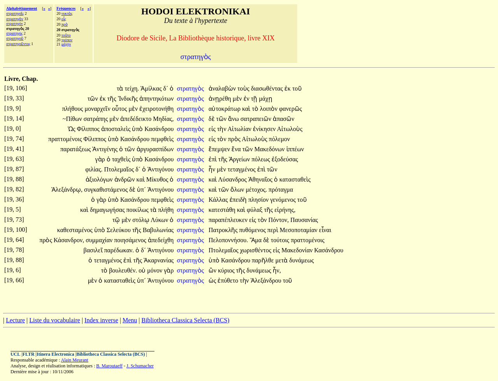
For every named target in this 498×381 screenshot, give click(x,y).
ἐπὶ (213, 159)
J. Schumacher (140, 366)
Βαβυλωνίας (158, 230)
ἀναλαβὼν (223, 88)
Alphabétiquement (21, 8)
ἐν (247, 98)
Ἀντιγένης (105, 149)
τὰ (120, 88)
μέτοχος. (256, 189)
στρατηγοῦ (14, 38)
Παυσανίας (304, 220)
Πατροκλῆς (224, 230)
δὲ (212, 118)
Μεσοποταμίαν (299, 230)
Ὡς (72, 129)
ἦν (213, 169)
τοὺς (244, 88)
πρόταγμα (280, 189)
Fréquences (65, 8)
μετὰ (282, 260)
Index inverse (101, 320)
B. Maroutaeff (109, 366)
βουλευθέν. (123, 270)
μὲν (238, 98)
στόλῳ (141, 220)
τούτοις (281, 240)
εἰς (213, 129)
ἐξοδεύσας (285, 159)
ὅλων (238, 189)
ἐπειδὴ (239, 199)
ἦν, (277, 270)
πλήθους (73, 108)
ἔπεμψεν (220, 149)
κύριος (227, 270)
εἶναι (325, 230)
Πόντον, (278, 220)
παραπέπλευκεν (229, 220)
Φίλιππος (89, 129)
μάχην (66, 44)
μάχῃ (265, 98)
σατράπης (97, 118)
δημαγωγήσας (108, 209)
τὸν (222, 139)
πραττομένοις (65, 139)
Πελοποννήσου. (228, 240)
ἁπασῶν (283, 118)
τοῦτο (66, 35)
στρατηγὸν (14, 19)
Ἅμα (256, 240)
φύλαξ (255, 209)
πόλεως (261, 159)
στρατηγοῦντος (18, 44)
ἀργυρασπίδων (155, 149)
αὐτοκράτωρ (225, 108)
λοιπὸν (269, 108)
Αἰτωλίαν (240, 129)
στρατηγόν (14, 23)
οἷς (63, 19)
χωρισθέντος (256, 250)
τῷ (116, 220)
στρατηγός (14, 33)
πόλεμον (279, 139)
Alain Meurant (74, 360)
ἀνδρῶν (125, 179)
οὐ (143, 270)
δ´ (166, 88)
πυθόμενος (253, 230)
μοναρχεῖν (98, 108)
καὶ (247, 108)
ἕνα (236, 149)
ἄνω (234, 118)
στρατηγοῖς (15, 13)
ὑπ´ (142, 189)
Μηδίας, (163, 118)
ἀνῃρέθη (221, 98)
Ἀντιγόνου (160, 169)
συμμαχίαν (100, 240)
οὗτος (120, 108)
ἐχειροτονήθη (156, 108)
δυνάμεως (301, 260)
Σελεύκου (119, 230)
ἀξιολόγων (100, 179)
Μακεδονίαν (297, 250)
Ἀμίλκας (151, 88)
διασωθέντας (267, 88)
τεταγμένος (242, 169)
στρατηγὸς (191, 88)
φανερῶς (290, 108)
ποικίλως (138, 209)
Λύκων (160, 220)
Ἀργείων (240, 159)
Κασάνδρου (159, 129)
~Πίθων (73, 118)
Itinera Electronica (55, 354)
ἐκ (288, 88)
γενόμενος (283, 199)
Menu (130, 320)
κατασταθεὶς (294, 179)
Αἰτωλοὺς (290, 129)
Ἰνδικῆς (128, 98)
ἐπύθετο (228, 280)
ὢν (213, 270)
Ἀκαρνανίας (159, 260)
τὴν (222, 129)
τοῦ (297, 88)
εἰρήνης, (284, 209)
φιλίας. (93, 169)
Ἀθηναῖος (261, 179)
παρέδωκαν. (119, 250)
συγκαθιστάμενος (106, 189)
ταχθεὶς (122, 159)
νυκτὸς (67, 13)
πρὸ (64, 24)
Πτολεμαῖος (120, 169)
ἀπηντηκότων (156, 98)
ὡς (213, 280)
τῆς (112, 98)
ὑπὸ (138, 129)
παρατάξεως (76, 149)
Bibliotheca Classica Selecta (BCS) (185, 320)
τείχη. (131, 88)
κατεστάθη (223, 209)
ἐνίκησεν (265, 129)
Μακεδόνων (270, 149)
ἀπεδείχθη (161, 240)
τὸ (256, 108)
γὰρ (101, 159)
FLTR (29, 354)
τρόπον (67, 40)
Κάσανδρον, (69, 240)
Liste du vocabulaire (54, 320)
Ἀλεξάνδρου (267, 280)
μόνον (155, 270)
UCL (15, 354)
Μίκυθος (158, 179)
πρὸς (235, 139)
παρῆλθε (263, 260)
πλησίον (259, 199)
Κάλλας (219, 199)
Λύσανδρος (233, 179)
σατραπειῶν (256, 118)
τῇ (255, 98)
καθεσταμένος (75, 230)
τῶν (94, 98)
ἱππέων (295, 149)
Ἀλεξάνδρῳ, (66, 189)
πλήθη (166, 209)
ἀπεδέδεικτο (136, 118)
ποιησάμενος (131, 240)
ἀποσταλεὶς (116, 129)
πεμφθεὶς (162, 139)
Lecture (15, 320)
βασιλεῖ (94, 250)
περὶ (273, 230)
